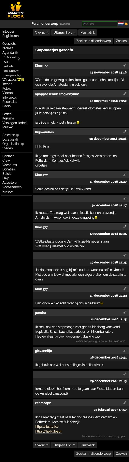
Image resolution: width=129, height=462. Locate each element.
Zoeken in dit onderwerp (93, 41)
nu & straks (10, 57)
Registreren (10, 36)
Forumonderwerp (45, 23)
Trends (7, 84)
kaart (6, 61)
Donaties (8, 169)
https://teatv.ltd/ (47, 427)
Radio (6, 106)
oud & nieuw (11, 70)
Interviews (9, 97)
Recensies (9, 102)
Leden (6, 114)
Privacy (7, 191)
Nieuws (7, 48)
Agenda (8, 53)
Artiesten (8, 135)
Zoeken (121, 41)
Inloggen (8, 31)
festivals (8, 66)
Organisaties (11, 144)
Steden (7, 148)
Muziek (7, 127)
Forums (8, 118)
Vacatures (9, 165)
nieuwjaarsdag (12, 75)
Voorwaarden (12, 187)
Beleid (6, 174)
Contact (8, 156)
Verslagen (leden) (14, 123)
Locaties (8, 139)
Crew (6, 160)
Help (5, 178)
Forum (64, 32)
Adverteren (10, 182)
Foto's (6, 88)
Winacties (13, 80)
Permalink (87, 32)
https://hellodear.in (48, 431)
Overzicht (9, 44)
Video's (7, 93)
